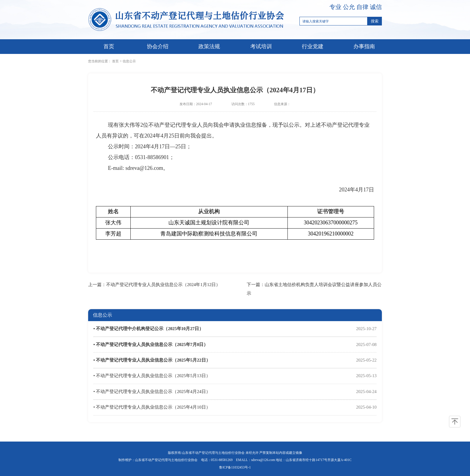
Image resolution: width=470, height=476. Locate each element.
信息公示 (129, 61)
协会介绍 (157, 46)
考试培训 (261, 46)
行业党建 (312, 46)
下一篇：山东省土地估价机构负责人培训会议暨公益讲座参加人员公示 (314, 289)
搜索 (375, 21)
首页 (108, 46)
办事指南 (364, 46)
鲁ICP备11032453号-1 (235, 467)
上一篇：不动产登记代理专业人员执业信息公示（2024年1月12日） (154, 284)
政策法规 (209, 46)
